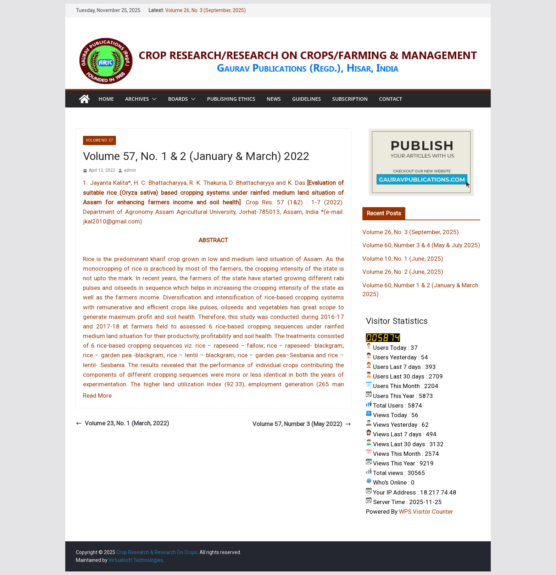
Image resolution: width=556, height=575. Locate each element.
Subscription (350, 98)
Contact (390, 98)
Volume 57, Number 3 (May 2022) (301, 423)
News (274, 98)
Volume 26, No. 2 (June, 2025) (402, 271)
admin (130, 170)
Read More (97, 395)
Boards (178, 98)
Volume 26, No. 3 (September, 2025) (205, 10)
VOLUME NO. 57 (99, 140)
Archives (137, 98)
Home (106, 98)
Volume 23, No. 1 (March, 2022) (122, 423)
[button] (153, 99)
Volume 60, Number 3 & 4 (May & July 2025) (421, 245)
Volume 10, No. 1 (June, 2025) (402, 258)
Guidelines (306, 98)
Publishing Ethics (231, 98)
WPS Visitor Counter (426, 511)
